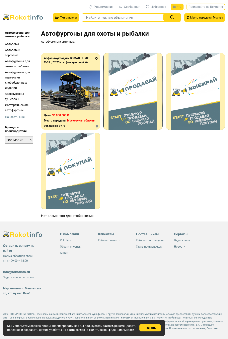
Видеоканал (182, 240)
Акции (64, 253)
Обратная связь (70, 246)
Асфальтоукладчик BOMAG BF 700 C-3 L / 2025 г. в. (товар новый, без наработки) (67, 62)
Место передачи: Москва (204, 17)
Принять (150, 327)
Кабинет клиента (109, 240)
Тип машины (66, 17)
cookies (35, 326)
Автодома (12, 44)
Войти (177, 7)
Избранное (156, 7)
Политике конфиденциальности (111, 330)
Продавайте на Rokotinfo (206, 7)
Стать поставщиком (149, 246)
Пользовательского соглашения (187, 328)
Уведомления (101, 7)
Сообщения (129, 7)
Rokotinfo (66, 240)
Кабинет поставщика (150, 240)
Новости (179, 246)
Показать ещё (15, 117)
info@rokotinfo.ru (16, 272)
